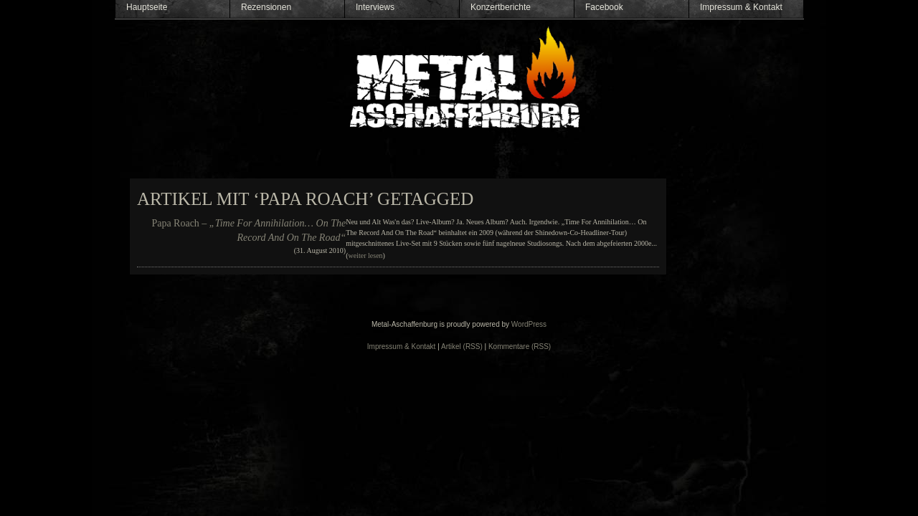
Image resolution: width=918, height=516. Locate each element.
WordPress (528, 324)
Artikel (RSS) (462, 346)
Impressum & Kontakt (741, 7)
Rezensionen (266, 7)
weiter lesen (366, 255)
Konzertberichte (500, 7)
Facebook (604, 7)
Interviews (375, 7)
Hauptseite (146, 7)
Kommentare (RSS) (519, 346)
